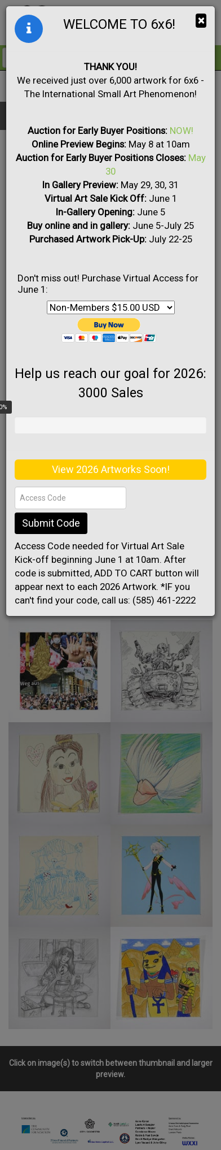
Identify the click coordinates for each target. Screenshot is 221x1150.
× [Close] (201, 20)
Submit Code (51, 523)
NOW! (181, 130)
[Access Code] (70, 498)
